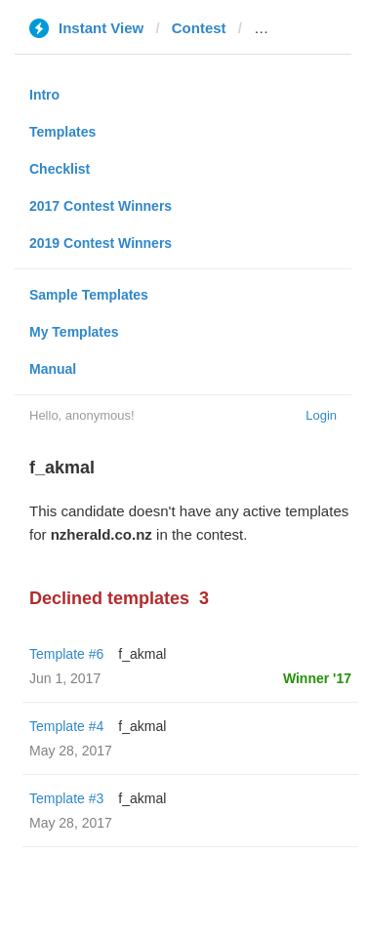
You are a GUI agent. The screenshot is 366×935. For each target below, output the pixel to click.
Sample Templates (88, 295)
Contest (199, 28)
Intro (44, 94)
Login (321, 415)
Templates (62, 132)
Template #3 (66, 798)
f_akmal (142, 654)
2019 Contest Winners (100, 243)
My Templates (74, 332)
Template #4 (66, 726)
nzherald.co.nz (304, 28)
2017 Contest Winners (100, 206)
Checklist (59, 169)
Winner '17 (317, 678)
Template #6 (66, 654)
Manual (52, 369)
